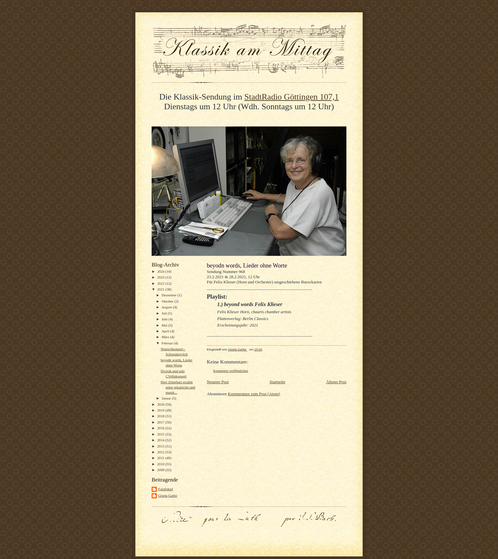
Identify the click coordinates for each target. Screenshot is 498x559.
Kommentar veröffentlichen (230, 371)
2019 (161, 410)
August (167, 307)
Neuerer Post (218, 381)
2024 (161, 271)
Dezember (170, 295)
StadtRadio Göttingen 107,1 (291, 96)
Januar (167, 398)
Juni (165, 319)
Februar (168, 343)
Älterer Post (336, 381)
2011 (161, 458)
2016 (161, 428)
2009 (161, 470)
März (166, 337)
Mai (165, 325)
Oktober (168, 301)
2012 (161, 452)
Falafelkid (165, 489)
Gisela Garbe (167, 495)
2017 (161, 422)
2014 (161, 440)
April (166, 331)
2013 (161, 446)
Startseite (277, 381)
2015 (161, 434)
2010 (161, 464)
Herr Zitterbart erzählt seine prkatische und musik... (178, 387)
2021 (161, 289)
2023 (161, 277)
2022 (161, 283)
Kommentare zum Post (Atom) (254, 393)
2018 (161, 416)
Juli (165, 313)
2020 (161, 404)
